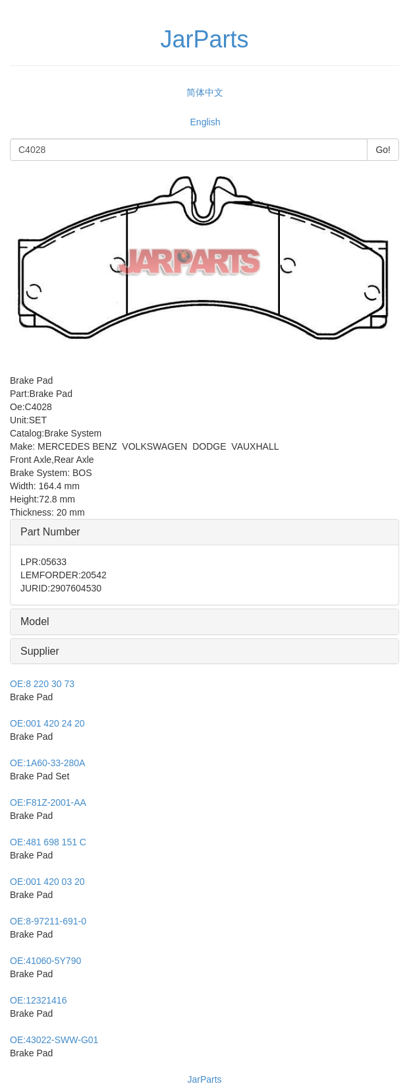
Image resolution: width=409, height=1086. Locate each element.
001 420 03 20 (47, 881)
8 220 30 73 (42, 684)
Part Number (50, 531)
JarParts (204, 1079)
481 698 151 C (48, 842)
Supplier (39, 651)
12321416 (38, 1000)
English (205, 122)
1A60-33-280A (47, 763)
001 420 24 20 (47, 723)
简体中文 (204, 92)
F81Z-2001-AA (48, 802)
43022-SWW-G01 (54, 1040)
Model (34, 621)
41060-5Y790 (45, 960)
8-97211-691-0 (48, 921)
